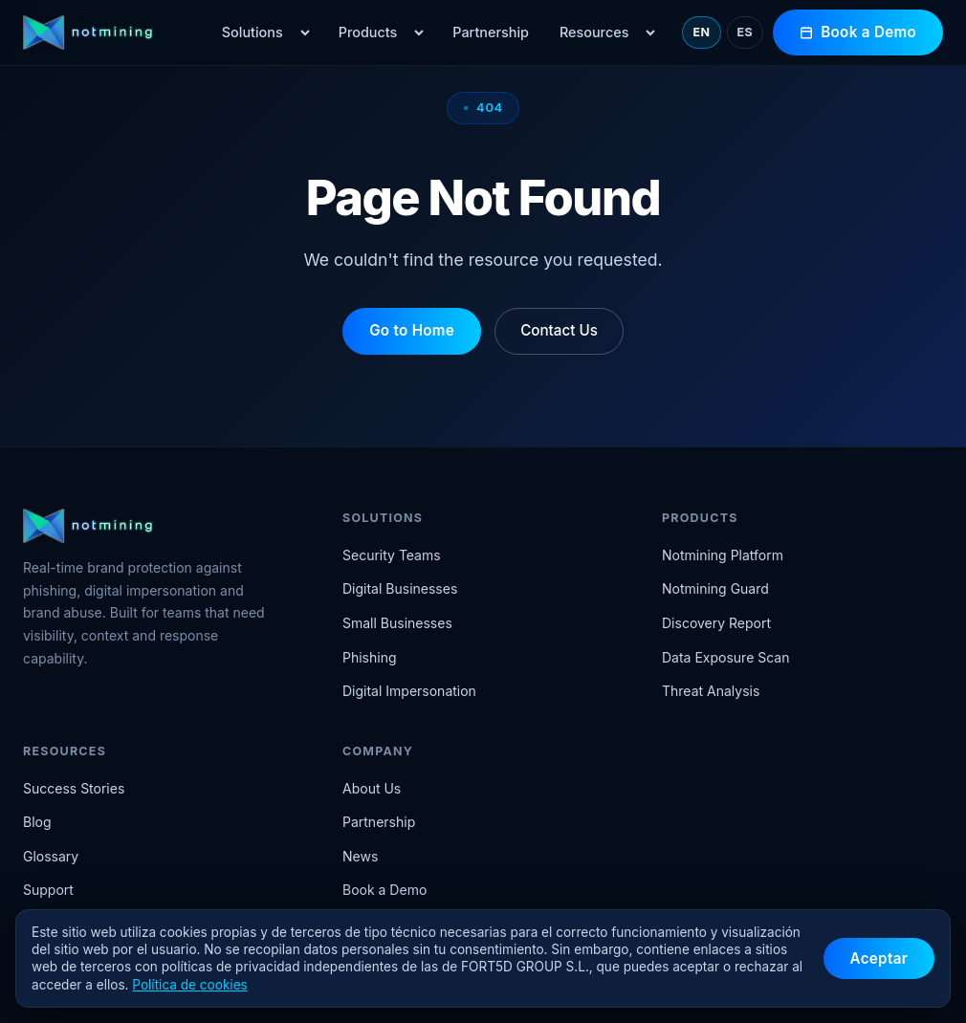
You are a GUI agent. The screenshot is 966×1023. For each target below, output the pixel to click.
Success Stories (73, 788)
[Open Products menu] (419, 32)
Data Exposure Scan (726, 657)
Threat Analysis (710, 691)
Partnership (378, 822)
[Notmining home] (108, 32)
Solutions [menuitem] (252, 32)
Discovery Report (716, 623)
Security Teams (391, 555)
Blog (37, 822)
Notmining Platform (722, 555)
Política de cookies (189, 984)
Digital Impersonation (409, 691)
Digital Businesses (399, 588)
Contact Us (559, 330)
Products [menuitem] (368, 32)
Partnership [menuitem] (490, 32)
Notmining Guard (715, 588)
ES (745, 32)
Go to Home (411, 330)
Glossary (50, 856)
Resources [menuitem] (594, 32)
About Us (371, 788)
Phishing (369, 657)
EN (701, 32)
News (360, 856)
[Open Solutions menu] (305, 32)
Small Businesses (397, 623)
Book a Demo (858, 32)
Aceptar (879, 958)
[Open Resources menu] (650, 32)
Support (48, 890)
